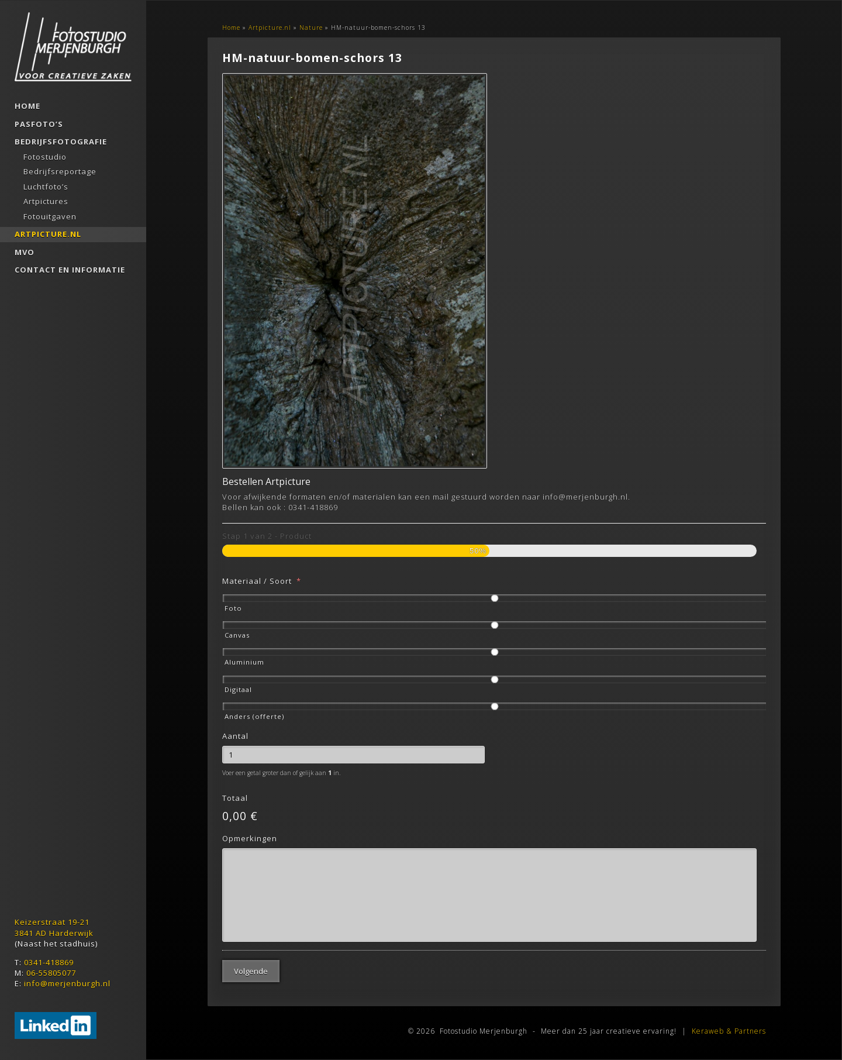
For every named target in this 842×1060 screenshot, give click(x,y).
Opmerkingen (249, 839)
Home (231, 27)
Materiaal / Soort (261, 581)
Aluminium (244, 662)
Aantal (235, 736)
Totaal (235, 798)
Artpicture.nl (270, 27)
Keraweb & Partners (729, 1031)
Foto (233, 608)
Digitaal (238, 689)
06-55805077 (51, 973)
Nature (311, 27)
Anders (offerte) (254, 716)
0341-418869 (49, 962)
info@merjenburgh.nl (67, 983)
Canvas (237, 635)
